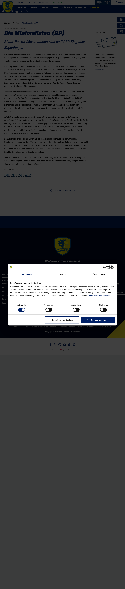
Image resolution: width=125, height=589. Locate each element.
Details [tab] (62, 274)
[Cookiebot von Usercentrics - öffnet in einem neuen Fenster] (104, 267)
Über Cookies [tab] (99, 274)
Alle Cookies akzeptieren (98, 320)
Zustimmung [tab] (26, 274)
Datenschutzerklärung (99, 295)
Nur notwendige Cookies (62, 320)
